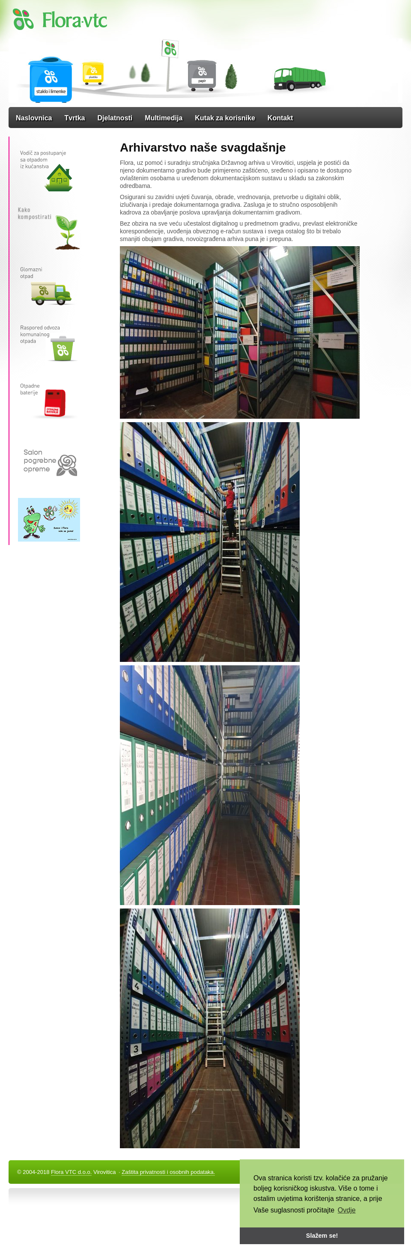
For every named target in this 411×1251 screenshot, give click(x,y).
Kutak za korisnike (225, 118)
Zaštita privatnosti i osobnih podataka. (168, 1172)
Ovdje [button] (347, 1210)
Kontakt (280, 118)
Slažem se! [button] (322, 1235)
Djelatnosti (115, 118)
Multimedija (163, 118)
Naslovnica (34, 118)
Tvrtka (74, 118)
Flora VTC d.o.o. (71, 1172)
